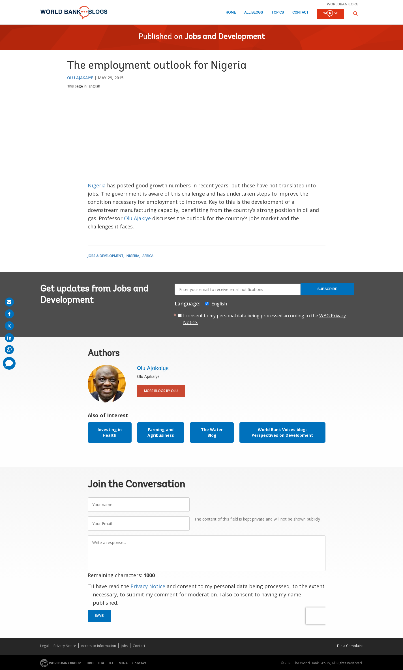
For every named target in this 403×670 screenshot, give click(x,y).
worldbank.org (343, 4)
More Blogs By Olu (161, 390)
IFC (111, 663)
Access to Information (98, 645)
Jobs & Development (105, 255)
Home (231, 12)
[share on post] (9, 325)
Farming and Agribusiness (160, 432)
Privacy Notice (147, 586)
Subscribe (327, 289)
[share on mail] (9, 302)
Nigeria (97, 185)
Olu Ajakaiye (80, 78)
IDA (101, 663)
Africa (147, 255)
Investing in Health (110, 432)
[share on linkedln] (9, 337)
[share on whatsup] (9, 349)
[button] (355, 13)
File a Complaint (350, 645)
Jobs (124, 645)
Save (99, 616)
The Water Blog (212, 432)
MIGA (123, 663)
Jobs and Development (225, 37)
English (94, 86)
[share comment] (9, 363)
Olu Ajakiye (137, 218)
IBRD (89, 663)
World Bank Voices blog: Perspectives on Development (282, 432)
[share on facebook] (9, 313)
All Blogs (253, 12)
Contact (300, 12)
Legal (44, 645)
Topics (277, 12)
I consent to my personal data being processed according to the (264, 319)
